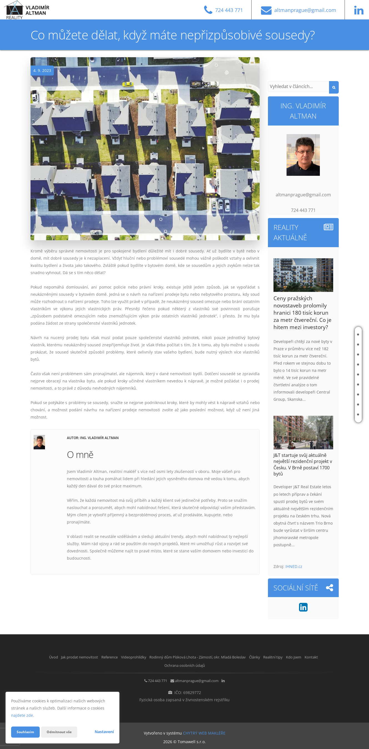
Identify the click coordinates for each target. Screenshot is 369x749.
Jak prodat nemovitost (330, 344)
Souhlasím (27, 732)
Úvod (327, 334)
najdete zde (22, 715)
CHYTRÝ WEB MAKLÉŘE (204, 731)
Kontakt (330, 414)
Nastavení (104, 731)
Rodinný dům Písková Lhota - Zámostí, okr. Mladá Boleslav (298, 374)
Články (329, 384)
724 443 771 (150, 679)
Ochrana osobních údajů (208, 664)
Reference (332, 354)
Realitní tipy (333, 394)
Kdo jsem (330, 404)
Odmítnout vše (63, 732)
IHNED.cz (293, 566)
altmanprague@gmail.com (198, 679)
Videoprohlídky (336, 364)
